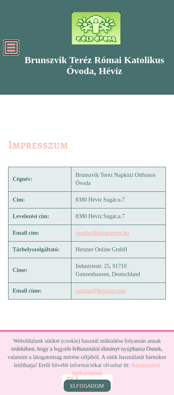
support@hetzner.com (100, 291)
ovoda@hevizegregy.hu (102, 233)
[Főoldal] (96, 28)
